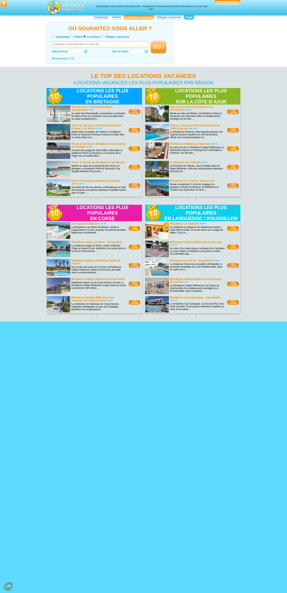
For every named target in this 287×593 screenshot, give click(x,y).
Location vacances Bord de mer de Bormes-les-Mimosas (142, 506)
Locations (94, 36)
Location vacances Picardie (187, 557)
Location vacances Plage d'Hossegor (84, 506)
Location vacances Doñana (79, 501)
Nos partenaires (165, 577)
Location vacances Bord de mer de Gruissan (142, 521)
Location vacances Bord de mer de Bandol (141, 502)
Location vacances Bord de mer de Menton (141, 510)
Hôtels (116, 17)
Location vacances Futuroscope (189, 513)
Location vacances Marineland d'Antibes (194, 508)
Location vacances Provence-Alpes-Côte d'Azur (194, 564)
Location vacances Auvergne (80, 552)
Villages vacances (169, 17)
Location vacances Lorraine (187, 546)
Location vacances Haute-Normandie (138, 554)
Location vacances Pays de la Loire (191, 554)
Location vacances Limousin (134, 563)
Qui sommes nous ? (124, 577)
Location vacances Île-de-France (136, 557)
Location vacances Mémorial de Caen (192, 497)
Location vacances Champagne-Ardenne (140, 546)
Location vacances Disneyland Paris (192, 519)
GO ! (158, 47)
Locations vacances (139, 17)
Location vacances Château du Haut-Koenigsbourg (192, 501)
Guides (175, 582)
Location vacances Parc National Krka (85, 492)
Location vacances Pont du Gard (190, 516)
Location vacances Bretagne (80, 560)
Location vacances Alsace (78, 546)
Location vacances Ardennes (80, 512)
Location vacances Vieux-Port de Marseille (195, 510)
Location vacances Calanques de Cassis (86, 495)
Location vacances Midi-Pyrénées (190, 549)
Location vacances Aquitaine (80, 549)
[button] (8, 586)
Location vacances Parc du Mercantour (85, 498)
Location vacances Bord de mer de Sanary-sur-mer (143, 495)
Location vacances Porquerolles (81, 503)
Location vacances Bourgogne (81, 557)
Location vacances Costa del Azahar (138, 513)
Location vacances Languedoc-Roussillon (140, 560)
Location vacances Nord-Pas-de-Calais (193, 552)
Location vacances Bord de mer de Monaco (141, 499)
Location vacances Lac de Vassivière (84, 509)
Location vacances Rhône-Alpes (189, 568)
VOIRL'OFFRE (134, 112)
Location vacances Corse (132, 549)
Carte (189, 17)
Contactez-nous (146, 577)
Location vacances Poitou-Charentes (192, 560)
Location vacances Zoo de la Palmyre (192, 505)
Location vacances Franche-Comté (137, 552)
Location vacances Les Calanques (83, 490)
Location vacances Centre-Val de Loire (85, 563)
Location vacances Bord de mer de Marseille (142, 516)
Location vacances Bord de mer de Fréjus (140, 519)
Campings (101, 17)
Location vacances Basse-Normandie (84, 554)
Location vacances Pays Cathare (190, 494)
